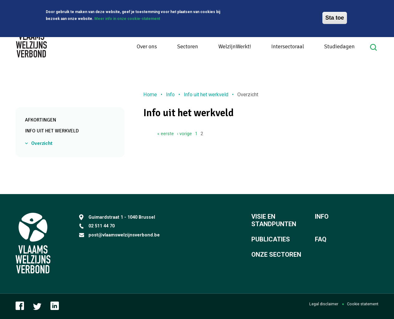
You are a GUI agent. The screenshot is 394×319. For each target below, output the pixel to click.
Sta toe (334, 17)
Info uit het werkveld (52, 131)
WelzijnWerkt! (234, 46)
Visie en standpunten (273, 220)
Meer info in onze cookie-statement (127, 18)
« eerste (165, 133)
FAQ (320, 239)
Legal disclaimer (323, 304)
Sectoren (187, 46)
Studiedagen (339, 46)
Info (170, 95)
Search (374, 47)
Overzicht (42, 143)
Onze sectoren (276, 254)
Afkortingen (40, 120)
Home (150, 95)
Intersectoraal (287, 46)
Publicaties (270, 239)
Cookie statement (362, 304)
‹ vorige (184, 133)
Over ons (147, 46)
